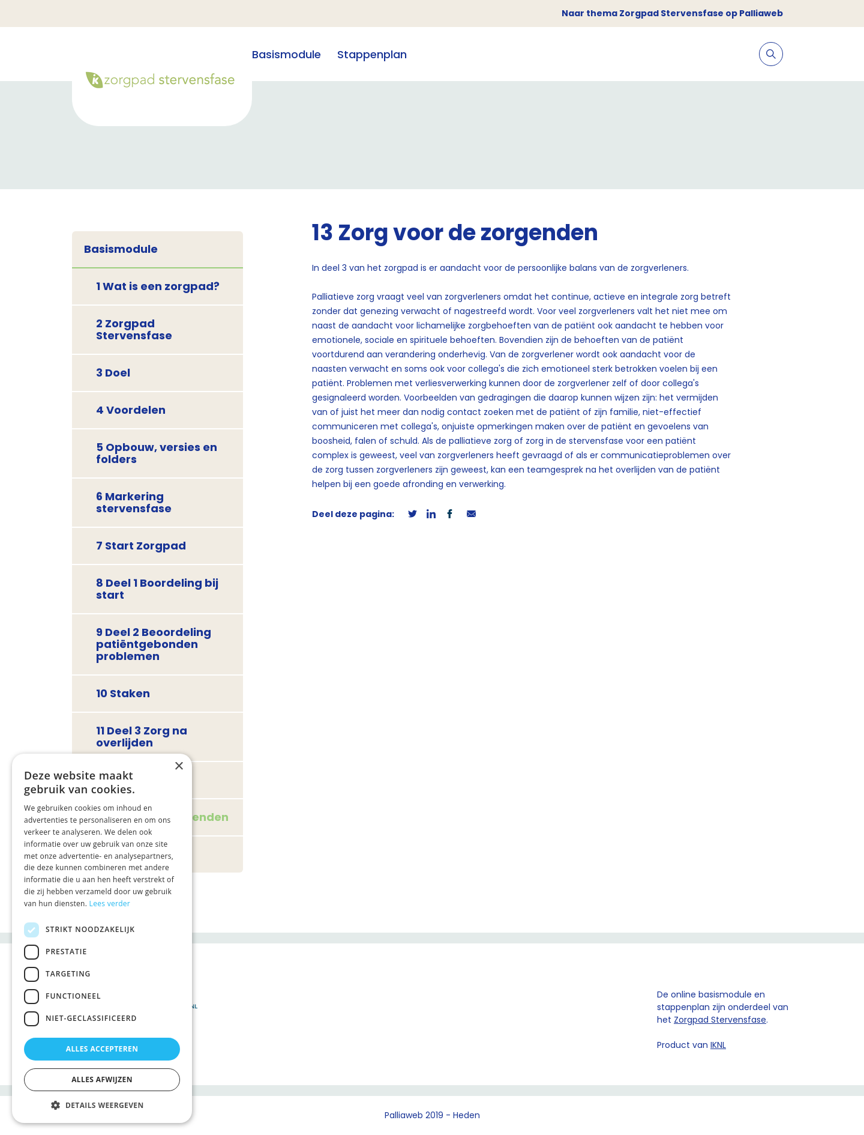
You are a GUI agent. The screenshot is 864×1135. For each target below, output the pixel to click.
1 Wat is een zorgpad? (158, 286)
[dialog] (102, 938)
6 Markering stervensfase (134, 502)
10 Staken (123, 693)
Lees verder (110, 903)
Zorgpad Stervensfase (720, 1020)
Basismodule (286, 54)
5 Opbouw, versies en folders (156, 453)
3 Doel (113, 372)
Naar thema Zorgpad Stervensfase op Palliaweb (672, 13)
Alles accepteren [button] (102, 1049)
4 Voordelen (131, 409)
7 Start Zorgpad (141, 545)
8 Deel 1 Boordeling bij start (157, 588)
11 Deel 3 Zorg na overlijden (141, 736)
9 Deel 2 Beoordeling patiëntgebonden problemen (153, 644)
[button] (102, 1105)
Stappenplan (372, 54)
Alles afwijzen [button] (102, 1079)
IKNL (718, 1045)
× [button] (178, 766)
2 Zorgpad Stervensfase (134, 329)
